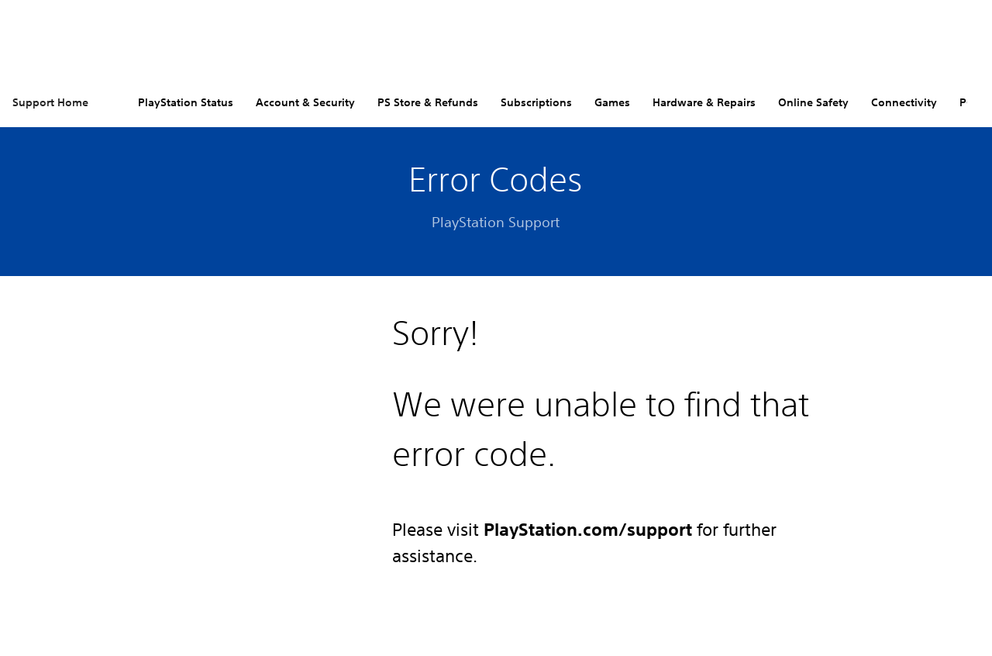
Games (612, 102)
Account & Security (305, 102)
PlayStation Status (185, 102)
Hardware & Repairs (704, 102)
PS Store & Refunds (427, 102)
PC (966, 102)
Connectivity (904, 102)
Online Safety (813, 102)
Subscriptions (536, 102)
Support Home (50, 102)
